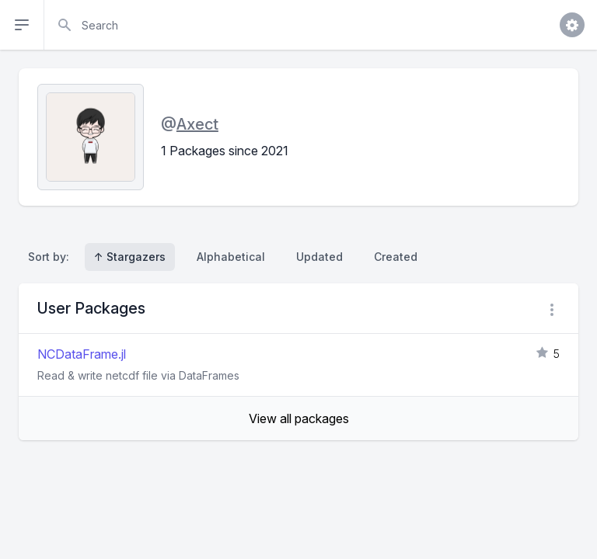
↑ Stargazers (130, 256)
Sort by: (51, 256)
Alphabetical (231, 256)
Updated (319, 256)
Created (395, 256)
